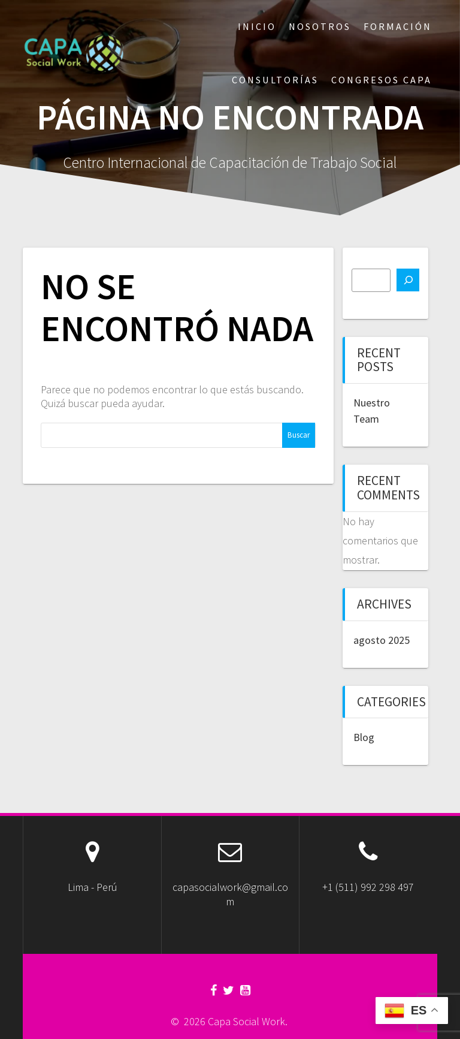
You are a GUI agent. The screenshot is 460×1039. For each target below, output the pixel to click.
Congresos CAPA (381, 80)
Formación (398, 26)
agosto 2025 (381, 640)
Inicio (257, 26)
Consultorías (275, 80)
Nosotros (320, 26)
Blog (363, 737)
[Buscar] (408, 280)
